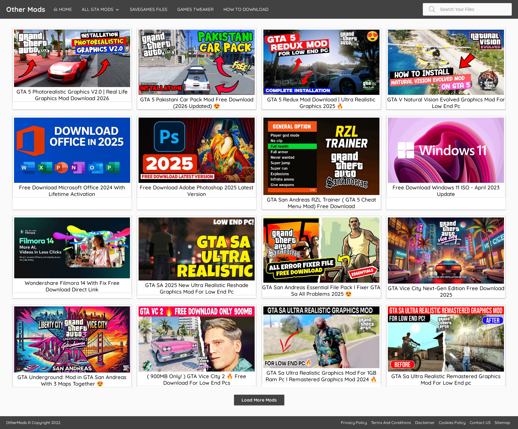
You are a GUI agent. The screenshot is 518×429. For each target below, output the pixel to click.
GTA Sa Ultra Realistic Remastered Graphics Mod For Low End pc (446, 379)
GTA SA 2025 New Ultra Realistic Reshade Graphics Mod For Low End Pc (196, 288)
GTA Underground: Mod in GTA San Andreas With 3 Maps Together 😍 (71, 380)
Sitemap (502, 422)
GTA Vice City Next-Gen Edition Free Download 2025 (446, 291)
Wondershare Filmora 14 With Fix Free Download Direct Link (72, 286)
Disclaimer (425, 422)
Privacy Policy (354, 422)
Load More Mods (259, 400)
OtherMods (16, 422)
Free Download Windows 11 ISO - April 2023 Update (446, 190)
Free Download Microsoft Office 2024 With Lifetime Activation (72, 190)
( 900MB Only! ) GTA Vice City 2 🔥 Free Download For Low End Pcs (196, 379)
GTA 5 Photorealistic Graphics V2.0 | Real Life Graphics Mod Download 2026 (72, 94)
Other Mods (25, 9)
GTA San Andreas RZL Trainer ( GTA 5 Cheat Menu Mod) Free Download (321, 202)
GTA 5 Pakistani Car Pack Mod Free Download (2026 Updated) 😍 (196, 102)
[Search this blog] (467, 9)
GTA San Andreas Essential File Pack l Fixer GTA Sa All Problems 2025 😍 (321, 290)
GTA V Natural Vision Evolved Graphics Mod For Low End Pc (446, 102)
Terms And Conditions (391, 422)
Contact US (480, 422)
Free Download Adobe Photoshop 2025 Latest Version (196, 190)
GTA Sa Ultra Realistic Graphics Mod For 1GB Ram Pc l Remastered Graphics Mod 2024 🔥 (321, 376)
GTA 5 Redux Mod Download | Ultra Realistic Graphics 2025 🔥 (321, 102)
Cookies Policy (452, 422)
